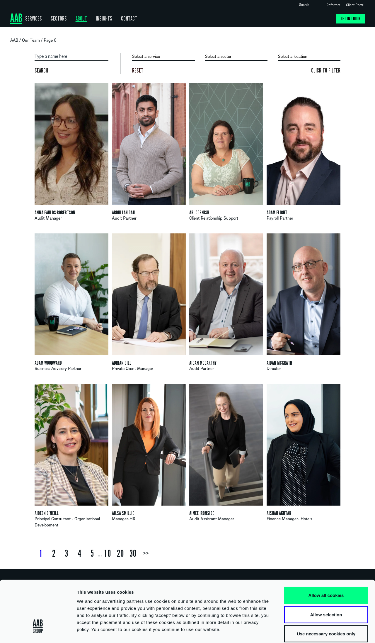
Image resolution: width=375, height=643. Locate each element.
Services (32, 19)
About (76, 19)
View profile (71, 155)
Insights (98, 19)
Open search (314, 4)
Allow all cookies (326, 565)
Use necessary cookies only (326, 604)
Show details (307, 631)
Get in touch (350, 19)
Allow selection (326, 585)
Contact (121, 19)
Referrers (333, 4)
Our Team (32, 40)
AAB (15, 40)
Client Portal (355, 4)
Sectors (56, 19)
